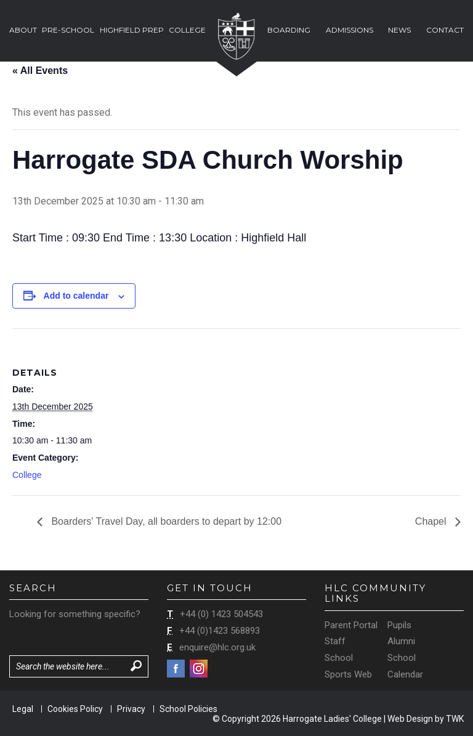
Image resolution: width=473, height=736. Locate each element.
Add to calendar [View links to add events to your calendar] (76, 296)
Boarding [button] (288, 29)
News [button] (399, 29)
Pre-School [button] (68, 29)
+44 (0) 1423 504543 (221, 614)
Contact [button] (445, 29)
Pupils (399, 625)
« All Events (40, 70)
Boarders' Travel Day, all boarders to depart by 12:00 (165, 521)
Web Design (410, 719)
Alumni (401, 641)
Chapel (432, 521)
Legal (22, 709)
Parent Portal (351, 625)
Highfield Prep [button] (132, 29)
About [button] (23, 29)
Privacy (131, 709)
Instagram (199, 668)
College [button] (187, 29)
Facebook (176, 668)
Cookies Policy (75, 709)
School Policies (188, 709)
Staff (335, 641)
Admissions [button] (349, 29)
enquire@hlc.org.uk (217, 647)
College (26, 475)
